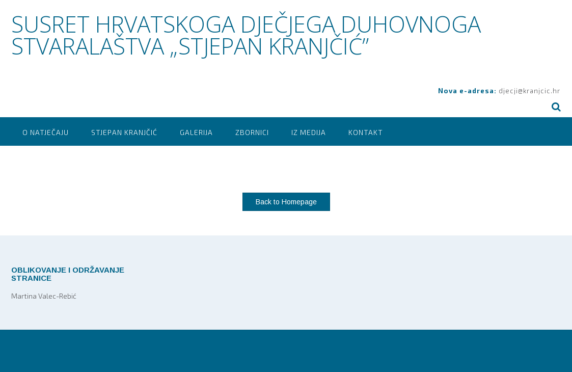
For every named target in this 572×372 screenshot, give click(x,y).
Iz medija (308, 132)
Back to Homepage (286, 202)
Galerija (196, 132)
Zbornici (252, 132)
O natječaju (45, 132)
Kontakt (365, 132)
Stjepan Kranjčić (124, 132)
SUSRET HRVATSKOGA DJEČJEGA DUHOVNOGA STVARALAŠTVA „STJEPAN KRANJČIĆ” (246, 35)
